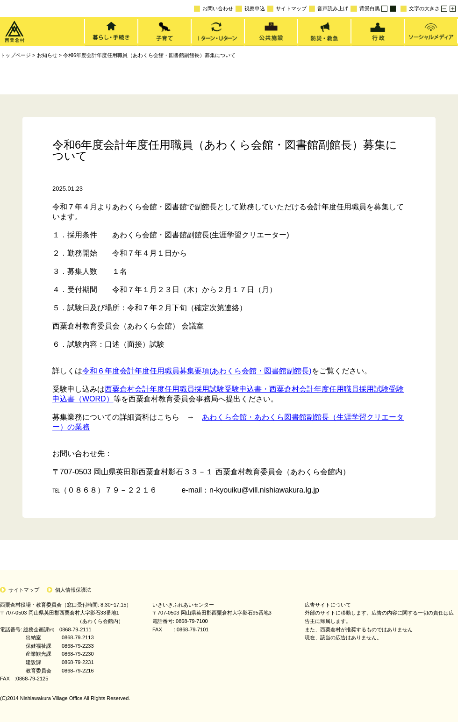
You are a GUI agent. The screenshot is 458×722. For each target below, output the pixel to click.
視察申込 (250, 9)
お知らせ (47, 55)
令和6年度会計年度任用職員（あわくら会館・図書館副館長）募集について (149, 55)
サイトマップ (287, 9)
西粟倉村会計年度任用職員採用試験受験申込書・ (187, 389)
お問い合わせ (213, 9)
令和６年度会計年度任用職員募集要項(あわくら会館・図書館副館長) (197, 371)
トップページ (15, 55)
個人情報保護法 (73, 590)
